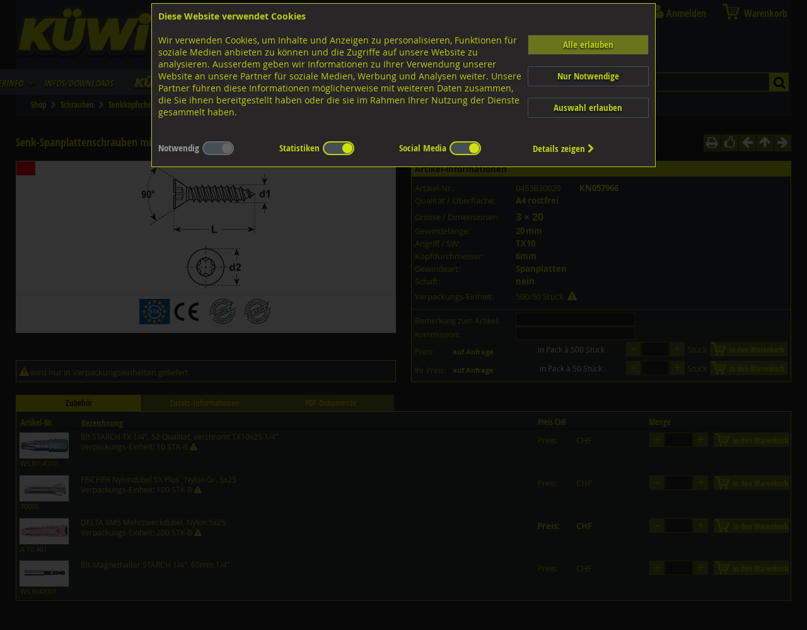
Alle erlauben (588, 44)
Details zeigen (564, 148)
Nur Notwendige (588, 76)
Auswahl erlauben (588, 107)
